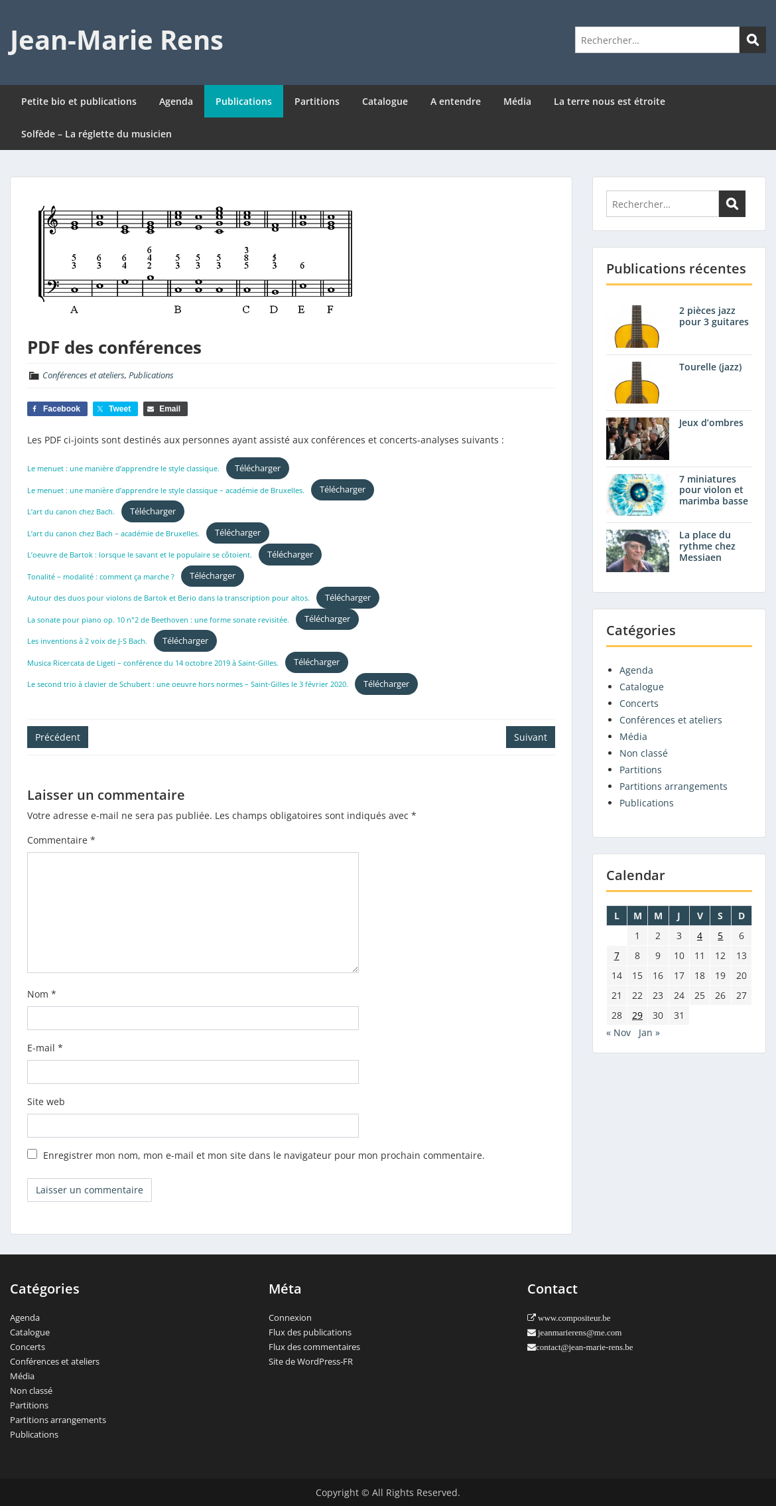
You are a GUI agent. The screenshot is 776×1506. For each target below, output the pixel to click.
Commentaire (61, 840)
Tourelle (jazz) (710, 366)
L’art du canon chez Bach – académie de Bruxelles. (113, 533)
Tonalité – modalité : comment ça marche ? (100, 576)
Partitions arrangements (673, 786)
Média (517, 101)
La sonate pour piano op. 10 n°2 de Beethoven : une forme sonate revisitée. (158, 619)
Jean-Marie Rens (117, 39)
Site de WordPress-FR (311, 1361)
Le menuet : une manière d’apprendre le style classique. (123, 468)
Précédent (57, 737)
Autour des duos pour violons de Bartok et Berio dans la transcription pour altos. (168, 598)
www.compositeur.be (573, 1318)
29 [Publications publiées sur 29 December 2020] (637, 1015)
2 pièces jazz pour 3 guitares (714, 316)
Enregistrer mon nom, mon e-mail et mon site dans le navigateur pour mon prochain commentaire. (264, 1155)
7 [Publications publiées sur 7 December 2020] (616, 955)
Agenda (176, 101)
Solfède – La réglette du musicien (96, 133)
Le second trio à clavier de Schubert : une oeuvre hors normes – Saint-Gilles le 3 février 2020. (187, 684)
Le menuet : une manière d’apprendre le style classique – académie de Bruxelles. (165, 489)
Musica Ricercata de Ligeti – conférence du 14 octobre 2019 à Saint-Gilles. (153, 662)
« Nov (618, 1032)
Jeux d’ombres (711, 422)
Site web (46, 1101)
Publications (244, 101)
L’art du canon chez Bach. (71, 511)
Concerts (639, 703)
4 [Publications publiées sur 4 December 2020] (699, 935)
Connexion (290, 1317)
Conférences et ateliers (83, 375)
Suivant (530, 737)
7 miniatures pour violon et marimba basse (713, 490)
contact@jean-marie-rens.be (584, 1347)
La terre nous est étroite (609, 101)
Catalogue (385, 101)
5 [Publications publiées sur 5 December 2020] (720, 935)
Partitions (317, 101)
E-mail (45, 1047)
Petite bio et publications (79, 101)
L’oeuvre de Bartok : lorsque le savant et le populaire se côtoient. (139, 555)
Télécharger (258, 468)
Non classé (643, 753)
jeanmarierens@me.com (578, 1332)
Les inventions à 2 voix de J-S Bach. (87, 641)
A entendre (455, 101)
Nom (41, 994)
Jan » (649, 1032)
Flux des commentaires (314, 1347)
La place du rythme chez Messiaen (707, 546)
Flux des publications (310, 1332)
